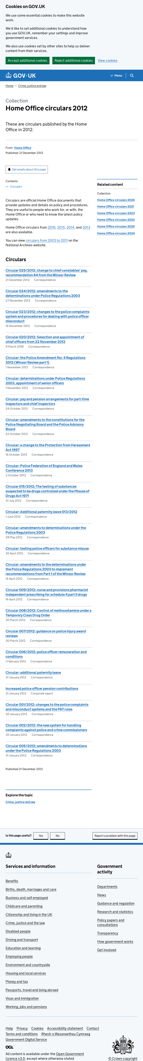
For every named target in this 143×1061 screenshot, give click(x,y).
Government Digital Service (26, 1039)
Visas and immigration (22, 998)
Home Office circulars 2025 (116, 226)
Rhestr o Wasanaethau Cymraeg (65, 1034)
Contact (93, 1028)
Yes (43, 835)
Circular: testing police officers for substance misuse (47, 548)
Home (9, 86)
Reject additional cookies (74, 60)
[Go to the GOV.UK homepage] (21, 75)
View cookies (107, 60)
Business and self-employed (27, 898)
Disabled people (18, 931)
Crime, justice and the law (25, 923)
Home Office (22, 148)
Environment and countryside (28, 965)
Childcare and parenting (24, 906)
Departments (107, 886)
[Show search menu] (131, 75)
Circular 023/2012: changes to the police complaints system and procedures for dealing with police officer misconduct (47, 316)
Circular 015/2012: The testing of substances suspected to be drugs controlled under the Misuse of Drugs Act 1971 (47, 491)
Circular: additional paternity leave (33, 672)
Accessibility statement (65, 1028)
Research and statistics (115, 912)
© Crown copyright (122, 1058)
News (101, 895)
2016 (51, 227)
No (60, 835)
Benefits (12, 881)
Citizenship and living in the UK (29, 914)
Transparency (107, 933)
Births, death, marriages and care (31, 889)
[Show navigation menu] (116, 75)
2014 (70, 227)
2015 (61, 227)
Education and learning (23, 948)
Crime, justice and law (32, 86)
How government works (115, 941)
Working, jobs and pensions (26, 1007)
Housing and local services (26, 973)
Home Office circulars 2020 (116, 200)
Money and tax (17, 981)
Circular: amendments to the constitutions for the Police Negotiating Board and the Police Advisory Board (45, 424)
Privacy (22, 1028)
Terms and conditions (22, 1034)
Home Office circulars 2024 (116, 233)
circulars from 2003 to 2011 (47, 240)
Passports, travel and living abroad (32, 990)
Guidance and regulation (115, 903)
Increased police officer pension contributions (42, 688)
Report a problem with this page (115, 835)
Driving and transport (22, 940)
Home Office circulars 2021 (115, 206)
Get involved (106, 950)
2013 (86, 227)
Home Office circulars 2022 (116, 219)
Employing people (19, 956)
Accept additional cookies (27, 60)
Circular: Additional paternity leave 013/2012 (41, 512)
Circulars (16, 186)
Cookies (37, 1028)
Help (9, 1028)
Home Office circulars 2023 (116, 213)
